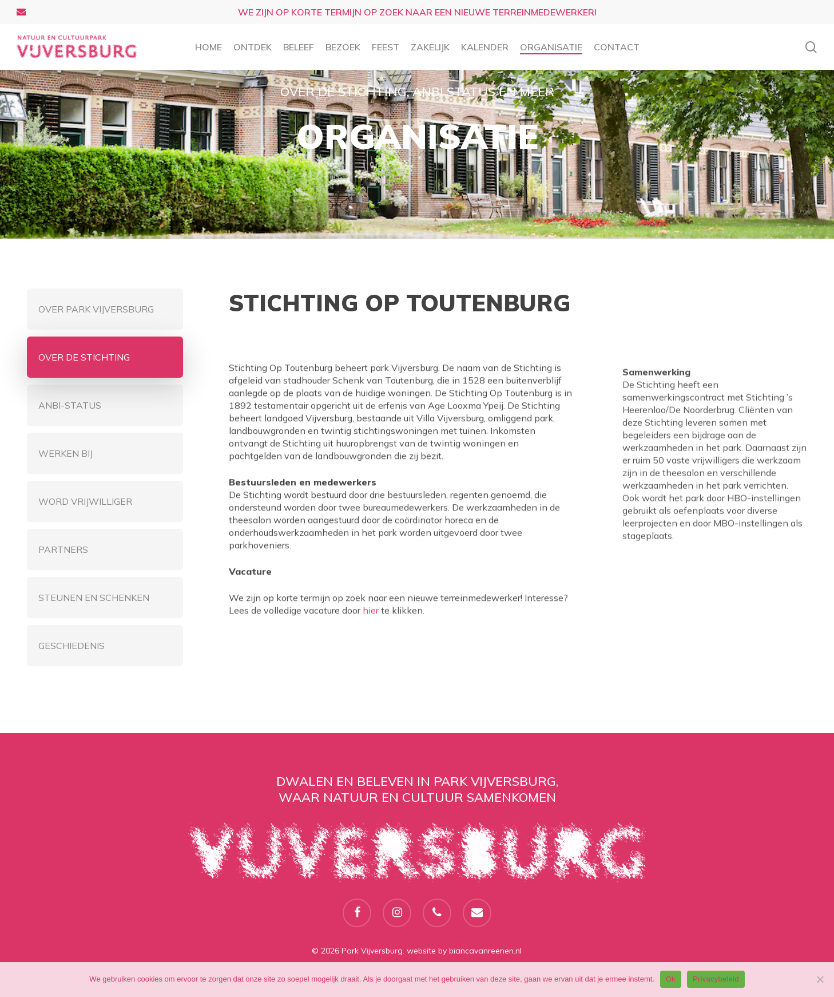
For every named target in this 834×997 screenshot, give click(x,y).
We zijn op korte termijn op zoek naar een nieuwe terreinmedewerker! (417, 12)
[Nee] (819, 979)
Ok (671, 979)
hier (371, 618)
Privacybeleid (716, 979)
